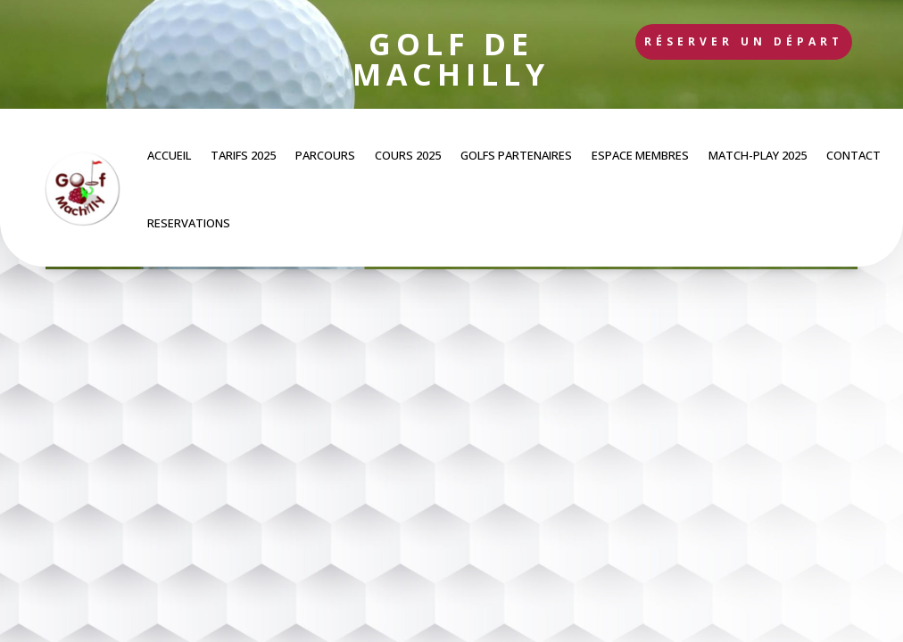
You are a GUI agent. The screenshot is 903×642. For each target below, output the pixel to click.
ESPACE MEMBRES (640, 155)
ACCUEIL (169, 155)
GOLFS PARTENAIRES (516, 155)
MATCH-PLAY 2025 (757, 155)
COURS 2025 (408, 155)
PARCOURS (325, 155)
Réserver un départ (743, 41)
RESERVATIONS (188, 223)
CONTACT (853, 155)
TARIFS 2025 (243, 155)
